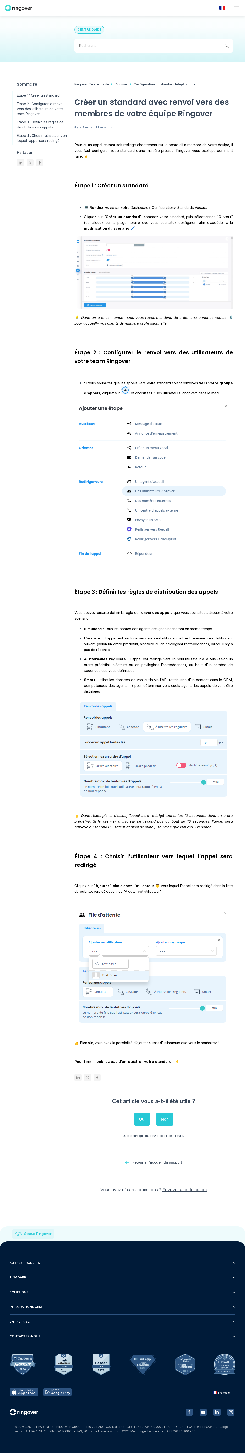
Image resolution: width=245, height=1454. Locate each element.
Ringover (121, 84)
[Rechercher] (153, 46)
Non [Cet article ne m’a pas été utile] (164, 1119)
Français (224, 1393)
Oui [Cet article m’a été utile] (142, 1119)
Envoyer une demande (184, 1190)
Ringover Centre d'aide (91, 84)
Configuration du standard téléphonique (164, 84)
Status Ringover (38, 1234)
